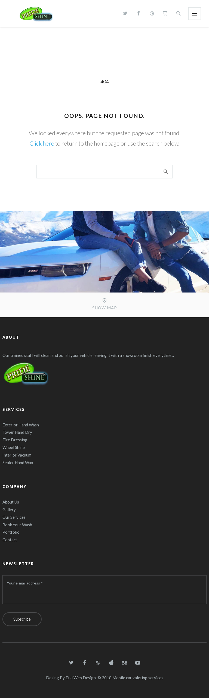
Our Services (14, 517)
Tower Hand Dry (17, 432)
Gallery (9, 509)
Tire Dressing (14, 439)
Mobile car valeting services (137, 677)
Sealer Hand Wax (17, 462)
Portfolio (11, 532)
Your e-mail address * (25, 583)
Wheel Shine (13, 447)
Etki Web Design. (81, 677)
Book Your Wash (17, 524)
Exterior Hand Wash (20, 424)
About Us (10, 501)
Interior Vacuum (16, 454)
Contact (9, 539)
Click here (42, 143)
